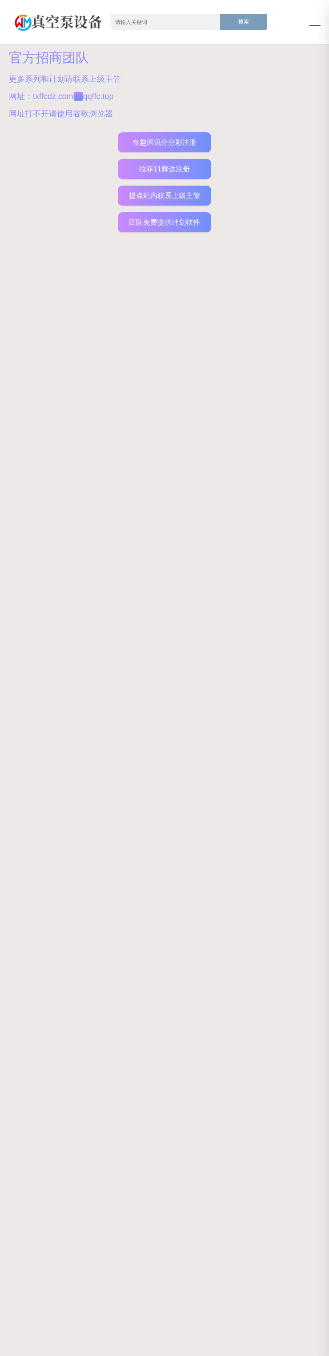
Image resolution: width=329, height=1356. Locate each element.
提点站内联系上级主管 (164, 195)
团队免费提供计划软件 (164, 222)
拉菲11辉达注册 (164, 169)
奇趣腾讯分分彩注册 (164, 142)
